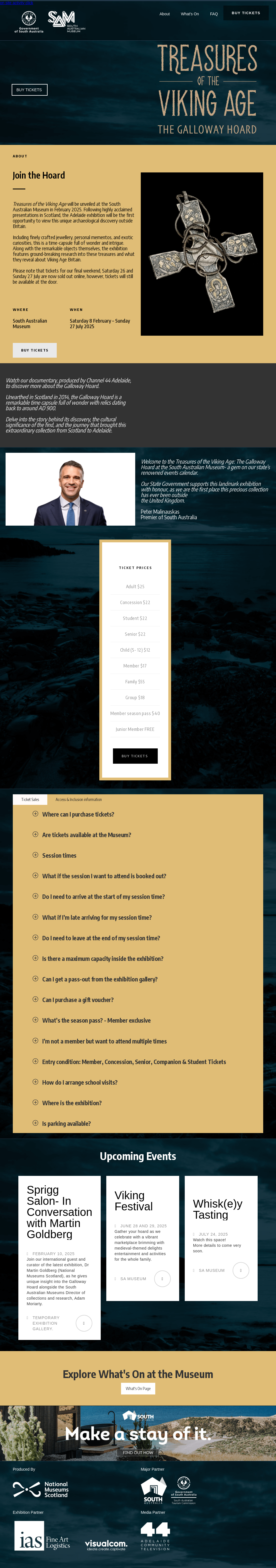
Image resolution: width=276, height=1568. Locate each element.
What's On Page (138, 1388)
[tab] (30, 799)
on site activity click (16, 3)
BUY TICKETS (246, 13)
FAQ (214, 14)
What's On (190, 14)
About (165, 14)
